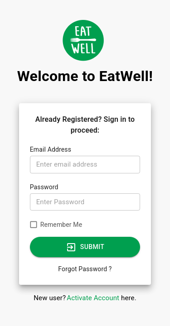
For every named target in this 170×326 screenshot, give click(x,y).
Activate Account (93, 298)
